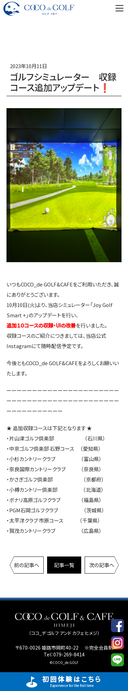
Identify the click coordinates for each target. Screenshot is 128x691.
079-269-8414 (69, 654)
